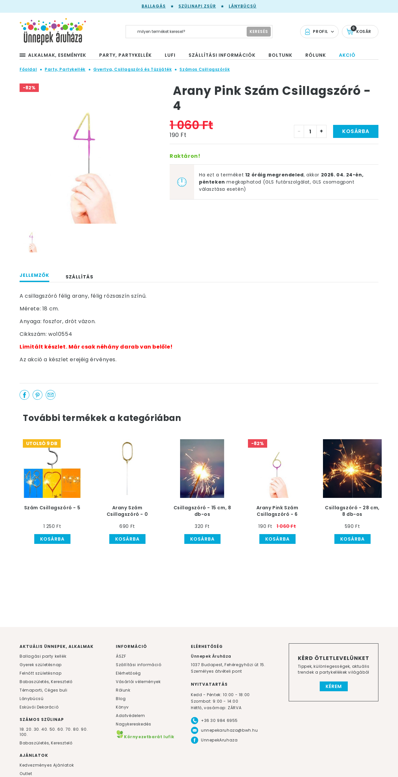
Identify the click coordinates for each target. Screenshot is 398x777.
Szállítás (79, 277)
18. (22, 729)
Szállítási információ (138, 664)
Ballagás (154, 6)
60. (61, 729)
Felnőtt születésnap (40, 673)
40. (44, 729)
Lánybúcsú (242, 6)
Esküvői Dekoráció (39, 707)
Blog (121, 698)
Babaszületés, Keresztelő (46, 681)
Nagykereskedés (133, 724)
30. (37, 729)
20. (29, 729)
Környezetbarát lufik (145, 737)
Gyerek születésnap (41, 664)
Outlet (26, 773)
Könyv (122, 707)
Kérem (334, 686)
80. (77, 729)
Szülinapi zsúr (197, 6)
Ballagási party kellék (43, 656)
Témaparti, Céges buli (44, 690)
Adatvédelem (130, 715)
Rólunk (123, 690)
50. (53, 729)
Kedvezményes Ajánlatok (47, 765)
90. (84, 729)
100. (24, 734)
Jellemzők (34, 275)
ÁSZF (121, 656)
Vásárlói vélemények (138, 681)
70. (69, 729)
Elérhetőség (128, 673)
